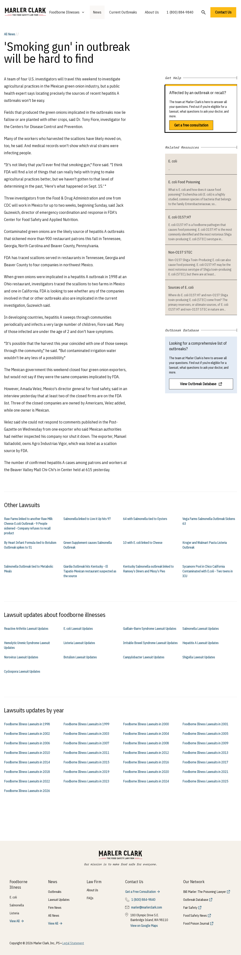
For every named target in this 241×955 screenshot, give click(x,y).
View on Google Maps (144, 926)
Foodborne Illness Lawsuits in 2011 (86, 753)
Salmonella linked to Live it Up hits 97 (87, 519)
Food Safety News (195, 915)
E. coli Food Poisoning (184, 182)
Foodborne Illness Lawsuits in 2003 (86, 734)
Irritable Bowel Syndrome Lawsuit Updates (150, 643)
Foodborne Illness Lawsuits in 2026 (27, 791)
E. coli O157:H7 (179, 217)
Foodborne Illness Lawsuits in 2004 (146, 734)
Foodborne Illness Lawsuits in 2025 (205, 781)
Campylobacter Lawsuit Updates (143, 657)
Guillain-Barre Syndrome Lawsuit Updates (149, 629)
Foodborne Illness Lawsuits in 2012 (146, 753)
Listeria (14, 913)
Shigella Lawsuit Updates (198, 657)
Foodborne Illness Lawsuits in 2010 (27, 753)
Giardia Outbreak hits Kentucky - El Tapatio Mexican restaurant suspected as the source (89, 571)
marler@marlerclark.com (146, 907)
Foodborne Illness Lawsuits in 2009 (205, 743)
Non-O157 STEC (180, 252)
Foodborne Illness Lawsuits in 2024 (146, 781)
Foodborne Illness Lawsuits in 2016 (146, 762)
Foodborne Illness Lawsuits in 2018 (27, 772)
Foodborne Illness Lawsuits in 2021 (205, 772)
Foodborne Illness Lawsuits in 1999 (86, 724)
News (97, 12)
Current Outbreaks (123, 12)
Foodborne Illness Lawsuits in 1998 (27, 724)
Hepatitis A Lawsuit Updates (200, 643)
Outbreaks (54, 892)
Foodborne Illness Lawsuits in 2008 (146, 743)
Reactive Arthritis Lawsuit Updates (26, 629)
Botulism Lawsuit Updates (80, 657)
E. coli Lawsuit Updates (78, 629)
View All (15, 921)
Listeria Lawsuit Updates (79, 643)
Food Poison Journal (196, 923)
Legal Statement (73, 943)
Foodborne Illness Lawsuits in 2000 (146, 724)
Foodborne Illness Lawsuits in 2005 (205, 734)
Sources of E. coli (181, 287)
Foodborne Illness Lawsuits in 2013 (205, 753)
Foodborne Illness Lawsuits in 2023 (86, 781)
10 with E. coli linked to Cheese (142, 543)
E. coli (172, 161)
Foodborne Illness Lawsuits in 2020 (146, 772)
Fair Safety (190, 908)
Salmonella (17, 905)
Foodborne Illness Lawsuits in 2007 (86, 743)
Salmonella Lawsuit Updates (200, 629)
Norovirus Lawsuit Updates (21, 657)
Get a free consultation (191, 125)
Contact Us (223, 12)
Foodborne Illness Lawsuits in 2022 (27, 781)
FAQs (90, 898)
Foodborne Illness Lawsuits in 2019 (86, 772)
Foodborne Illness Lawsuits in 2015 (86, 762)
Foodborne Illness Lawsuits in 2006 (27, 743)
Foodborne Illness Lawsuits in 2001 (205, 724)
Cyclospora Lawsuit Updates (22, 671)
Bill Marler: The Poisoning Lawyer (204, 892)
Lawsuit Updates (59, 900)
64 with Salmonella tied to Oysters (145, 519)
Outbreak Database (195, 900)
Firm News (54, 908)
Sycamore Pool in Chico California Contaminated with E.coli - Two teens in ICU (207, 571)
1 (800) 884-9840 (180, 12)
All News (9, 34)
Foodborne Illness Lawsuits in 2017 (205, 762)
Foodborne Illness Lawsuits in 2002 (27, 734)
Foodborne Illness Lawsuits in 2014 (27, 762)
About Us (152, 12)
